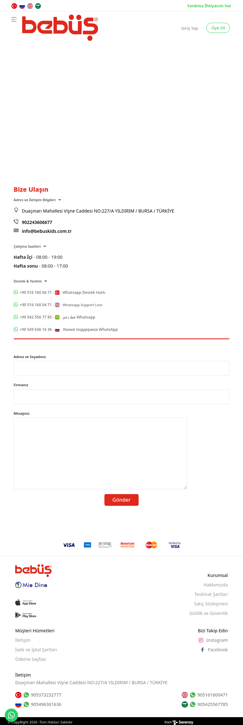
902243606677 (37, 222)
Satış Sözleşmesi (211, 604)
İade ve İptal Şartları (36, 650)
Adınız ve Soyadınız (30, 356)
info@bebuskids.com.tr (47, 231)
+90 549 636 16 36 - (69, 329)
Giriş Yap (189, 28)
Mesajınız (21, 413)
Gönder (121, 499)
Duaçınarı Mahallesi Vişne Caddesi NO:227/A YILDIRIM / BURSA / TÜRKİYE (98, 211)
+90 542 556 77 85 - (57, 317)
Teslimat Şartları (211, 594)
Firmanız (21, 384)
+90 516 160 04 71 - (62, 292)
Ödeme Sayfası (30, 659)
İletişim (22, 640)
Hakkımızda (215, 585)
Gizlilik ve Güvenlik (208, 613)
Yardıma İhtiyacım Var (209, 6)
